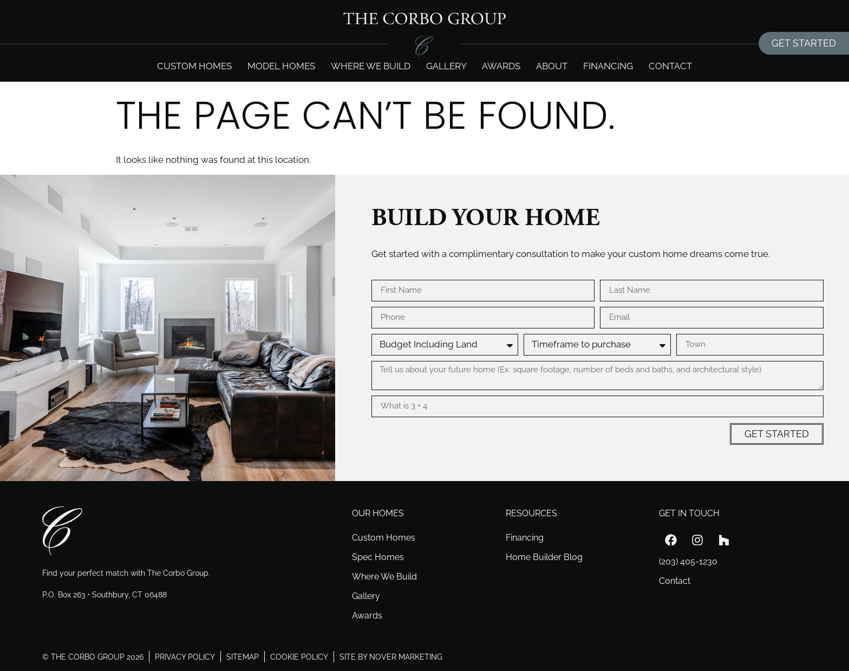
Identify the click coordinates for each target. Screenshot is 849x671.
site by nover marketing (390, 656)
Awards (501, 66)
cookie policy (299, 656)
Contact (670, 66)
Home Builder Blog (544, 557)
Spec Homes (378, 557)
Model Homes (281, 66)
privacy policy (185, 656)
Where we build (370, 66)
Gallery (446, 66)
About (551, 66)
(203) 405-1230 (688, 561)
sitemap (242, 656)
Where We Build (384, 576)
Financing (608, 66)
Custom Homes (194, 66)
